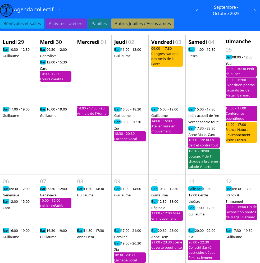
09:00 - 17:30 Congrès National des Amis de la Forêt (165, 56)
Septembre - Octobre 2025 (226, 10)
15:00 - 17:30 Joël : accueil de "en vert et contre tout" (203, 115)
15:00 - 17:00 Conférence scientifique (236, 113)
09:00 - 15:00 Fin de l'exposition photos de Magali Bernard (241, 211)
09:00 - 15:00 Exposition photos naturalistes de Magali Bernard (240, 87)
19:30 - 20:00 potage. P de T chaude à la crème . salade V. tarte (204, 159)
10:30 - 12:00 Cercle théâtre (200, 195)
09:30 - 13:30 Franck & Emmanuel (239, 195)
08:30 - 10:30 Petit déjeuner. (240, 71)
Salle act (195, 188)
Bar (6, 49)
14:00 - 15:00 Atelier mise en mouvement (163, 125)
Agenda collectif (33, 9)
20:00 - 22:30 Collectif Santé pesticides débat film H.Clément (201, 250)
